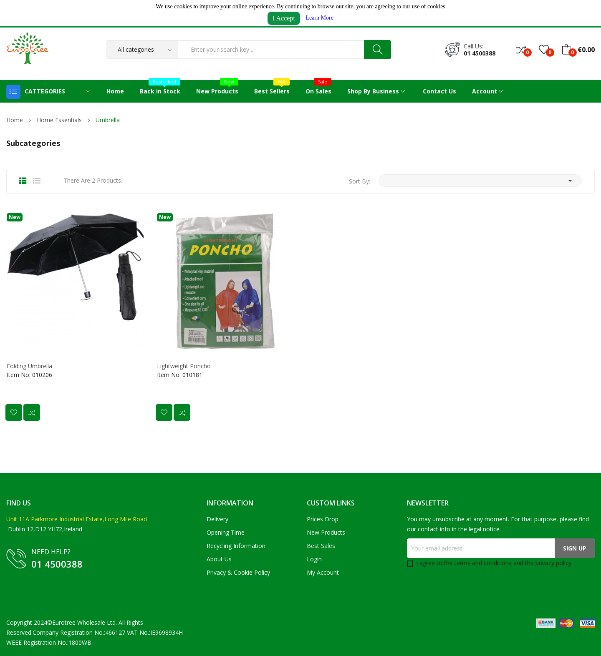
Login (314, 559)
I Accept (284, 18)
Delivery (217, 519)
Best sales (321, 546)
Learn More (319, 18)
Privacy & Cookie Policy (238, 572)
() (544, 49)
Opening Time (226, 532)
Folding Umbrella (29, 366)
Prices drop (322, 519)
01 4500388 (479, 53)
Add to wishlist (13, 412)
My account (323, 572)
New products (326, 532)
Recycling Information (236, 546)
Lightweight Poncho (184, 366)
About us (219, 559)
